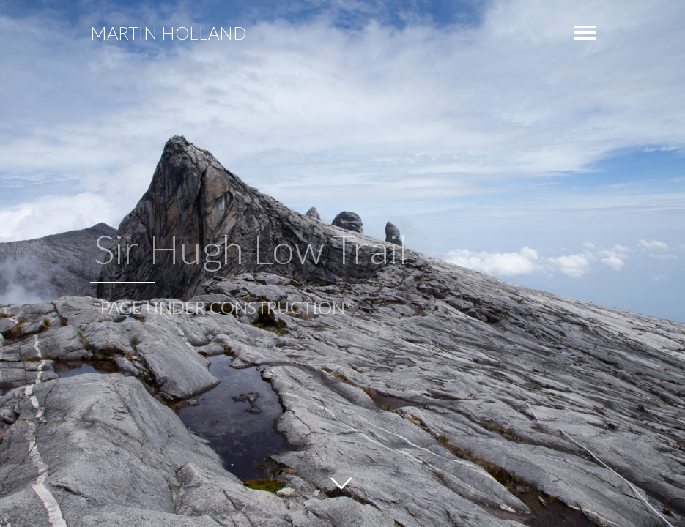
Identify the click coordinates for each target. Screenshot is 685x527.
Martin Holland (168, 33)
